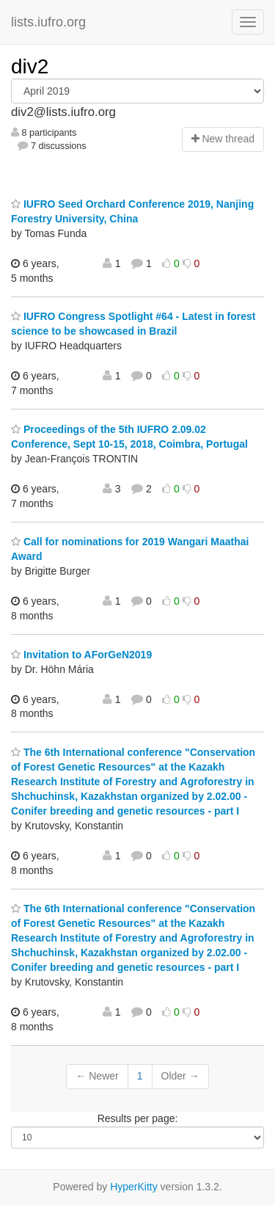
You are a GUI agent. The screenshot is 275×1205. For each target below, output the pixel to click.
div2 (29, 66)
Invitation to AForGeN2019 (81, 654)
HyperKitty (134, 1187)
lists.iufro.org (48, 22)
